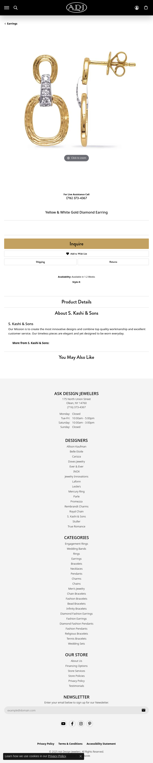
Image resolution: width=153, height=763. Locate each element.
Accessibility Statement (101, 744)
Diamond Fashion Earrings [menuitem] (76, 613)
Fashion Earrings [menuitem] (76, 618)
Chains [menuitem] (76, 583)
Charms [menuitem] (76, 578)
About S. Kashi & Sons (76, 313)
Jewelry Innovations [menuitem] (76, 476)
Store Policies (76, 676)
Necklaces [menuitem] (76, 568)
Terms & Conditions (70, 744)
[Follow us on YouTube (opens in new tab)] (63, 723)
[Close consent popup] (81, 756)
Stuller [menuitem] (77, 521)
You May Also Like (76, 357)
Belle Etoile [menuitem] (76, 451)
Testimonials (76, 686)
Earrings (12, 23)
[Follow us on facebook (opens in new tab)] (72, 723)
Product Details (76, 301)
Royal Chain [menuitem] (76, 511)
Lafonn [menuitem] (76, 481)
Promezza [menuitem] (77, 501)
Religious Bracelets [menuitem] (76, 633)
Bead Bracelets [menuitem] (76, 603)
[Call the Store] (76, 407)
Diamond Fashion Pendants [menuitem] (76, 623)
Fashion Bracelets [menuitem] (76, 598)
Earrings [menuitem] (76, 558)
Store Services (76, 671)
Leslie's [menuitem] (76, 486)
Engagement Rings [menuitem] (76, 544)
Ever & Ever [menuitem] (76, 466)
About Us (76, 661)
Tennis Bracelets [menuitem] (76, 638)
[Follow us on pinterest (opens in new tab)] (89, 723)
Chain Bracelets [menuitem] (76, 593)
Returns (113, 262)
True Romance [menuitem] (76, 526)
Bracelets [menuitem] (76, 563)
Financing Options (76, 666)
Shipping (40, 262)
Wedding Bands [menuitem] (76, 549)
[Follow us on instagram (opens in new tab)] (81, 723)
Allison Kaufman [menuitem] (76, 446)
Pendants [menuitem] (76, 573)
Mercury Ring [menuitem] (76, 491)
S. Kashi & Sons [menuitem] (76, 516)
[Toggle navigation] (6, 7)
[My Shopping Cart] (145, 7)
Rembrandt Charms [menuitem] (76, 506)
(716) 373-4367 (76, 198)
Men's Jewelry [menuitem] (76, 588)
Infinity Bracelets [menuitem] (76, 608)
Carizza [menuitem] (76, 456)
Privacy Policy (76, 681)
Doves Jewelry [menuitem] (76, 461)
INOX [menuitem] (76, 471)
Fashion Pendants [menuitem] (76, 628)
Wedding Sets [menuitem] (76, 643)
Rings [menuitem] (76, 553)
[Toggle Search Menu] (15, 7)
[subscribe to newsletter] (143, 710)
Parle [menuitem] (76, 496)
